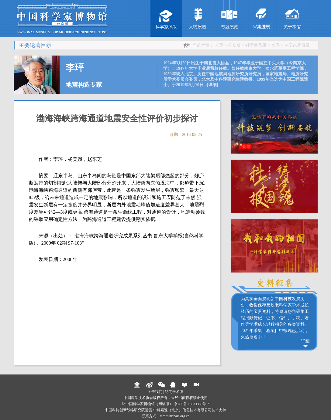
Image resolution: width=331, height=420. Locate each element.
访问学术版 (174, 392)
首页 (219, 45)
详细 (305, 341)
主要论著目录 (297, 45)
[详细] (212, 85)
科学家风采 (256, 45)
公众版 (234, 45)
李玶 (275, 45)
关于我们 (155, 392)
